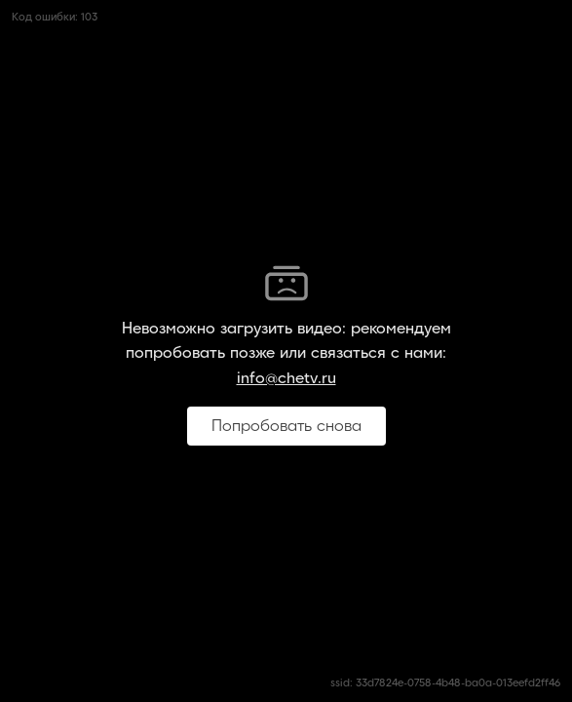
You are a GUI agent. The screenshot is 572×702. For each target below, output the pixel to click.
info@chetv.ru (286, 378)
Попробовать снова (286, 426)
